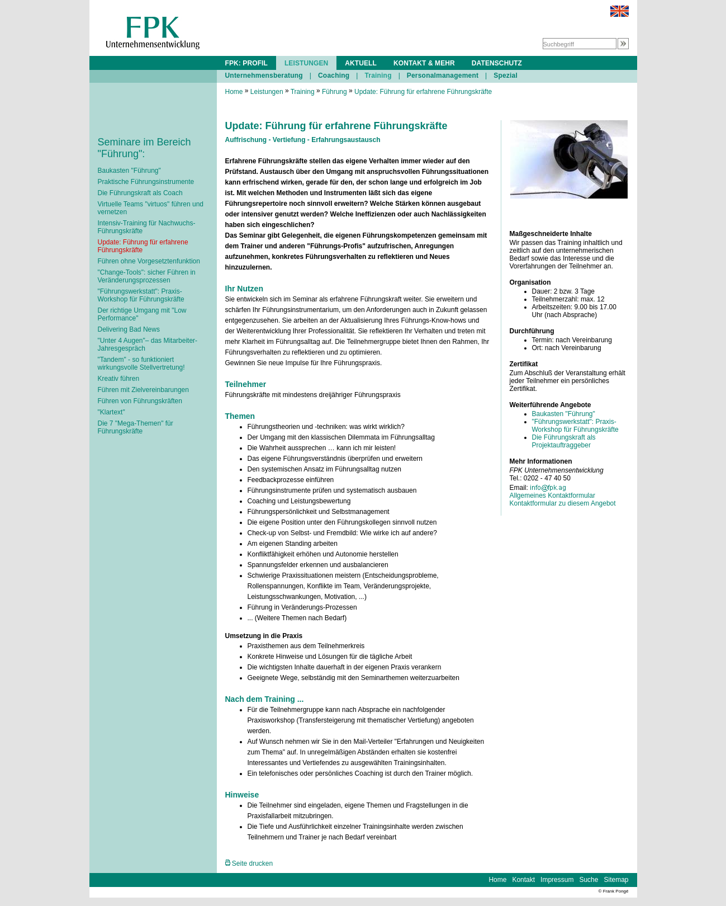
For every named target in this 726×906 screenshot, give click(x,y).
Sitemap (616, 880)
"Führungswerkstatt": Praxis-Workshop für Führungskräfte (141, 295)
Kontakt (523, 880)
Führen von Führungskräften (140, 401)
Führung (334, 92)
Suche (588, 880)
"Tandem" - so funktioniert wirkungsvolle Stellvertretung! (141, 363)
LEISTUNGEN (306, 63)
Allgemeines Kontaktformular (552, 495)
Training (377, 75)
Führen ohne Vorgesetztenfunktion (149, 261)
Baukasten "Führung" (129, 170)
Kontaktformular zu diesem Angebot (563, 503)
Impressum (556, 880)
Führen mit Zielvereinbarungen (143, 390)
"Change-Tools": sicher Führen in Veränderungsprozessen (147, 276)
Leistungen (266, 92)
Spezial (506, 75)
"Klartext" (111, 412)
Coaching (333, 75)
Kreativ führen (119, 379)
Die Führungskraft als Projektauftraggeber (564, 441)
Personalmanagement (442, 75)
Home (234, 92)
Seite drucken (249, 863)
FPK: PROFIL (246, 63)
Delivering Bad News (129, 329)
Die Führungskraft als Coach (140, 193)
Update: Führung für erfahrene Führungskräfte (423, 92)
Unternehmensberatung (264, 75)
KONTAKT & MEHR (424, 63)
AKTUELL (361, 63)
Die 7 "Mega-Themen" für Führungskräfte (135, 427)
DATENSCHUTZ (497, 63)
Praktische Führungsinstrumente (146, 182)
